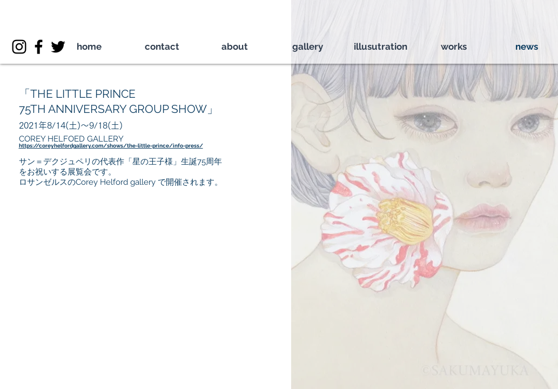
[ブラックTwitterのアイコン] (58, 46)
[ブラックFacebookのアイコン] (38, 46)
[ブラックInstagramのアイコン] (19, 46)
